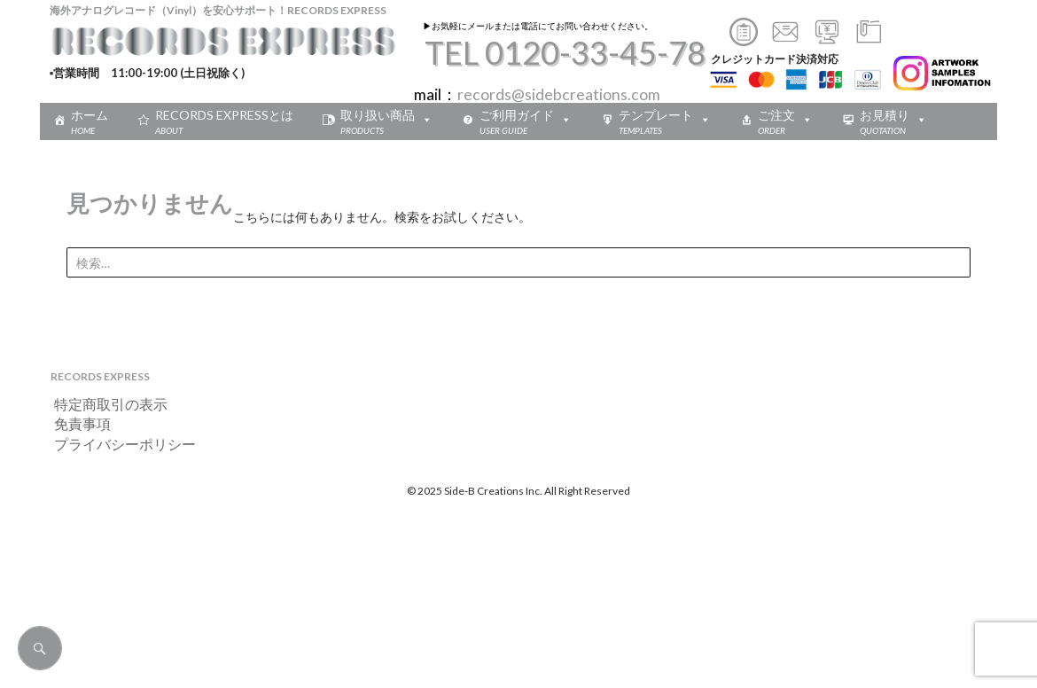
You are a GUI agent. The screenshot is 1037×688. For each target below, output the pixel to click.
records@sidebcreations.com (558, 94)
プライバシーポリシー (118, 443)
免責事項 (75, 423)
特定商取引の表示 (104, 403)
